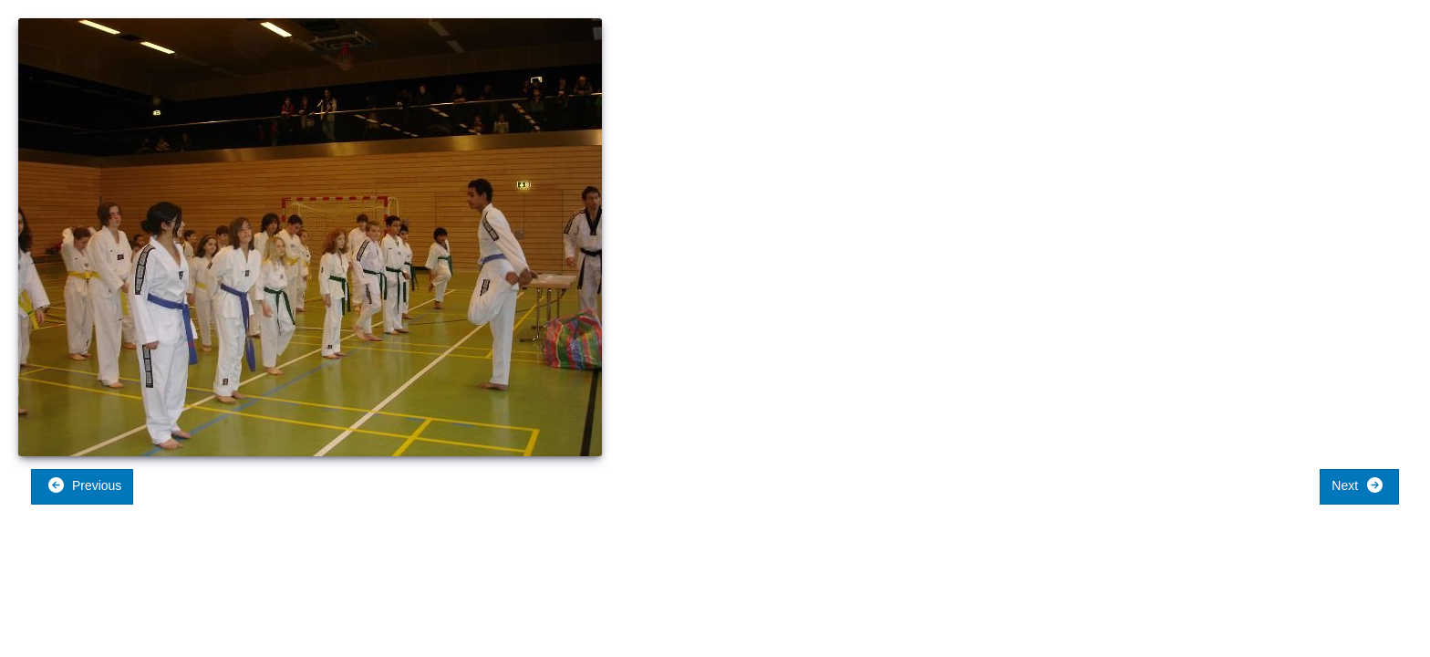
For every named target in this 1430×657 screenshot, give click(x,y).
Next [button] (1357, 485)
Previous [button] (84, 485)
